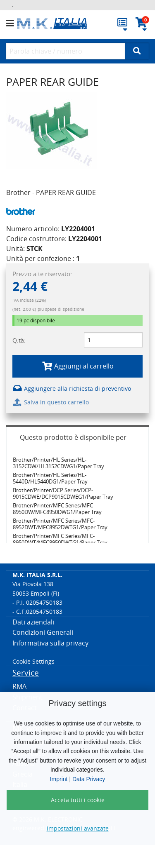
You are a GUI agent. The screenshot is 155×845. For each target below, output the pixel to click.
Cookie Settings (33, 661)
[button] (11, 23)
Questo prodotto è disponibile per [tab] (73, 437)
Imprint (59, 779)
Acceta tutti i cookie (78, 800)
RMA (19, 686)
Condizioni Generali (42, 632)
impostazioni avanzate (78, 828)
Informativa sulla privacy (50, 643)
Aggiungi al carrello (77, 366)
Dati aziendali (33, 622)
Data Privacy (88, 779)
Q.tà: (19, 340)
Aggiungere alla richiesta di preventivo (71, 388)
